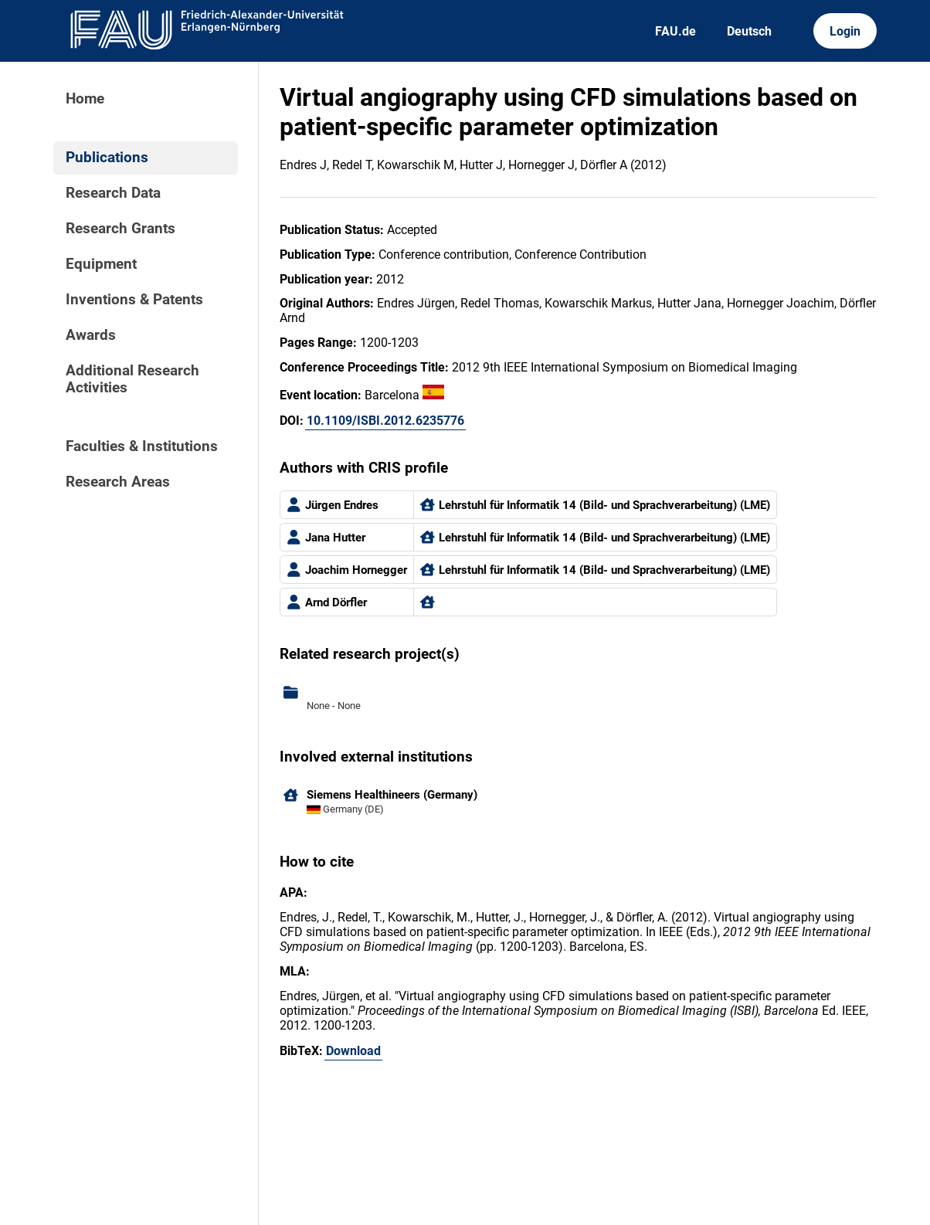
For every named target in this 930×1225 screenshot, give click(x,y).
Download (353, 1050)
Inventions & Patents (134, 299)
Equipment (101, 264)
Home (85, 98)
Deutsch (749, 31)
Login (845, 31)
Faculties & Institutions (142, 446)
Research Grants (120, 228)
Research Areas (118, 481)
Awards (91, 335)
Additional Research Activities (132, 379)
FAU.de (675, 31)
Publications (107, 157)
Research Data (113, 193)
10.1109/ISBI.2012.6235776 (385, 420)
